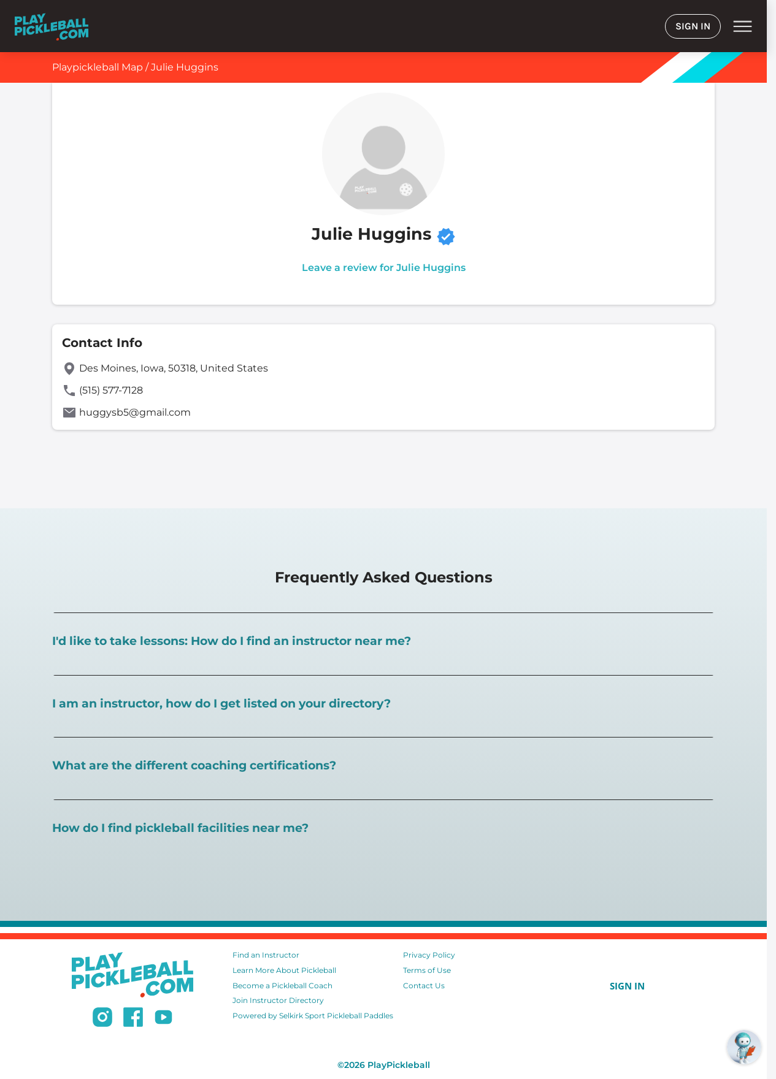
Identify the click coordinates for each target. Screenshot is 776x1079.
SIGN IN (692, 26)
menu (742, 26)
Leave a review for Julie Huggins (384, 267)
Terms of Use (427, 970)
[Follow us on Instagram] (102, 1018)
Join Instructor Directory (278, 1000)
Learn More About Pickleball (284, 970)
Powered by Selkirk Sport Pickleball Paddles (312, 1015)
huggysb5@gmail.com (135, 412)
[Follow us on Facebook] (133, 1018)
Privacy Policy (429, 954)
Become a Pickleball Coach (282, 985)
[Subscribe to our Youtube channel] (163, 1019)
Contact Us (424, 985)
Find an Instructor (265, 954)
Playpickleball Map (97, 67)
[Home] (51, 26)
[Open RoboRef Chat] (744, 1047)
